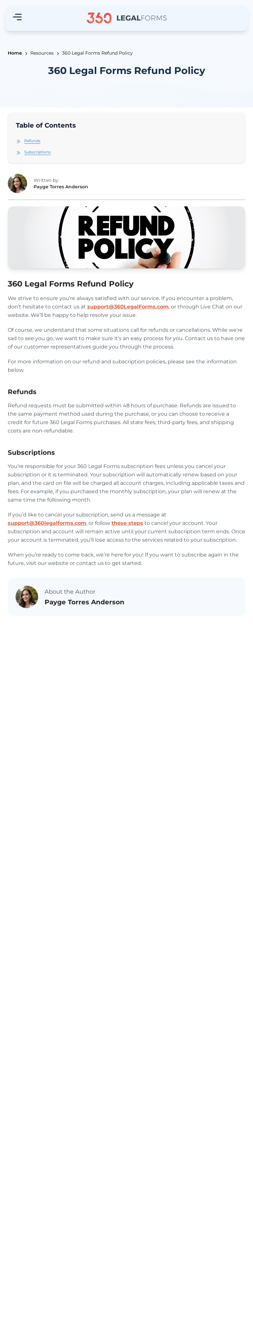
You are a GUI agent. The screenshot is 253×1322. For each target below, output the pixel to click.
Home (15, 53)
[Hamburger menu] (17, 17)
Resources (42, 53)
